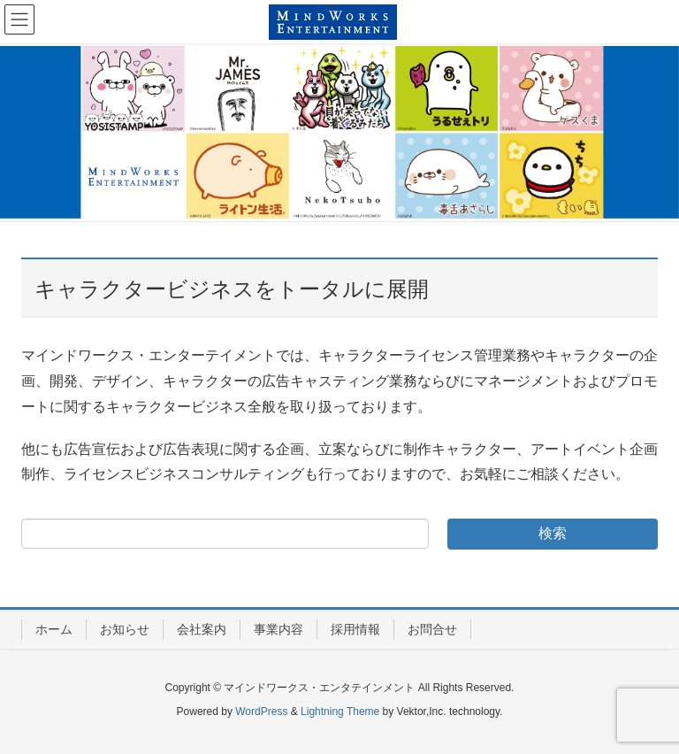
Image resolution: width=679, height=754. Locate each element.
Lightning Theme (340, 711)
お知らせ (124, 629)
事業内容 (278, 629)
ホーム (53, 629)
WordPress (261, 711)
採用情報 (355, 629)
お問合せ (432, 629)
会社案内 (201, 629)
